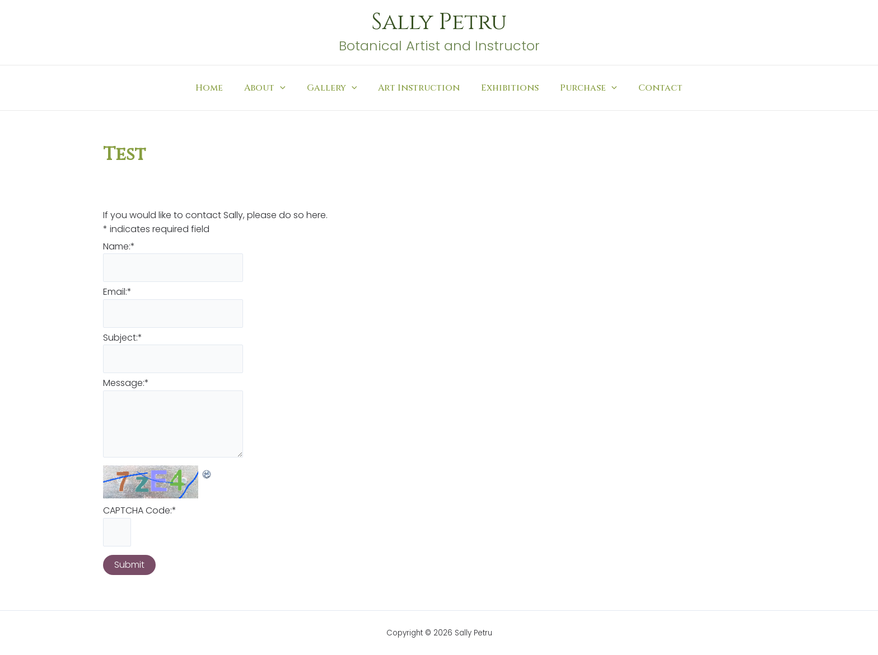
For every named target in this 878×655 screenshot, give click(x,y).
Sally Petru (439, 22)
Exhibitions (506, 88)
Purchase (581, 87)
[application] (286, 87)
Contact (650, 88)
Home (219, 88)
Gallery (335, 87)
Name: (119, 246)
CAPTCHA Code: (139, 512)
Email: (117, 292)
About (271, 87)
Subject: (122, 338)
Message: (126, 384)
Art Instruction (419, 88)
